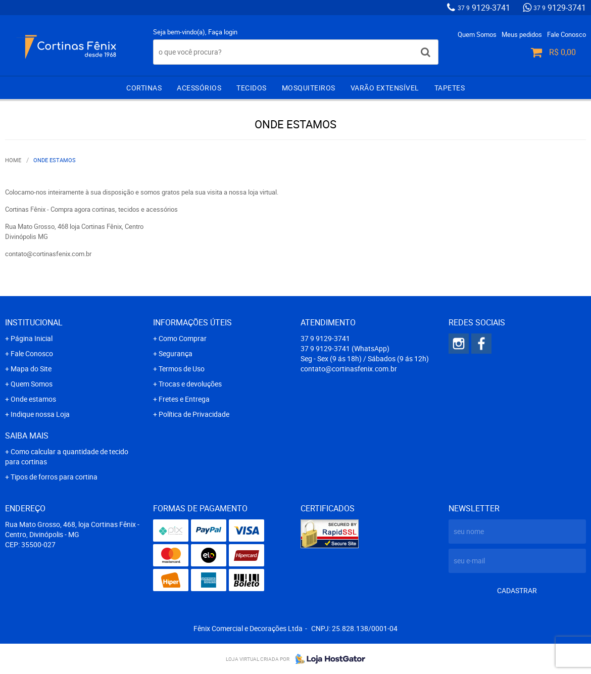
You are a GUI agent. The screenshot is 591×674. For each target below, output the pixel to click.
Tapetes (449, 87)
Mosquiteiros (308, 87)
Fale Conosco (566, 34)
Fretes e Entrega (184, 399)
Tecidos (251, 87)
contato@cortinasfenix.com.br (349, 368)
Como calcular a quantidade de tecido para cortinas (66, 456)
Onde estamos (33, 399)
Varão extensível (385, 87)
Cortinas (144, 87)
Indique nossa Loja (40, 414)
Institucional (34, 322)
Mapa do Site (31, 368)
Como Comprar (183, 338)
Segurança (175, 353)
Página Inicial (32, 338)
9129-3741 (484, 7)
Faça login (222, 31)
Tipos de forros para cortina (54, 477)
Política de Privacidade (194, 414)
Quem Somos (477, 34)
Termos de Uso (182, 368)
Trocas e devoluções (190, 384)
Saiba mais (26, 435)
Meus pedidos (522, 34)
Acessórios (199, 87)
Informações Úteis (192, 322)
